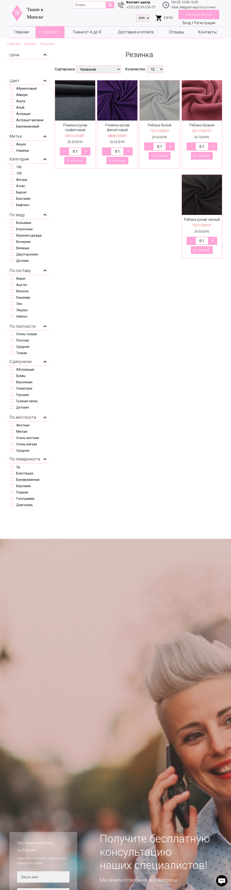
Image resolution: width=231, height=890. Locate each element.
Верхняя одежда (29, 235)
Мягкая (21, 431)
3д (18, 467)
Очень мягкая (26, 444)
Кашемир (23, 297)
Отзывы (176, 32)
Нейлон (21, 316)
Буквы (20, 376)
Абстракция (25, 369)
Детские (22, 261)
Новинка (22, 150)
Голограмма (25, 498)
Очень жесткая (27, 438)
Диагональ (24, 505)
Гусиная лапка (26, 401)
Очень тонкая (26, 334)
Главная (21, 32)
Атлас (20, 186)
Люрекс (22, 310)
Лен (19, 304)
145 (19, 167)
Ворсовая (23, 486)
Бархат (21, 192)
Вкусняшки (24, 382)
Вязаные (22, 248)
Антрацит (23, 114)
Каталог (50, 32)
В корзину (75, 160)
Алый (20, 107)
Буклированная (27, 479)
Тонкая (21, 353)
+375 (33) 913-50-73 (140, 7)
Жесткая (22, 425)
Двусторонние (27, 254)
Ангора (21, 179)
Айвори (22, 95)
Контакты (207, 32)
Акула (20, 101)
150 (19, 173)
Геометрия (24, 388)
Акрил (20, 278)
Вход (187, 23)
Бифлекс (22, 205)
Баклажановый (27, 126)
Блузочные (24, 229)
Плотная (22, 340)
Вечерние (23, 242)
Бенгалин (23, 198)
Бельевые (23, 223)
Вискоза (22, 291)
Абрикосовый (26, 88)
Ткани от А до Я (87, 32)
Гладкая (22, 492)
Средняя (22, 347)
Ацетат (21, 285)
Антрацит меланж (30, 120)
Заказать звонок (198, 14)
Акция (21, 144)
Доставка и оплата (135, 32)
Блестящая (24, 473)
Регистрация (204, 23)
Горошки (22, 395)
